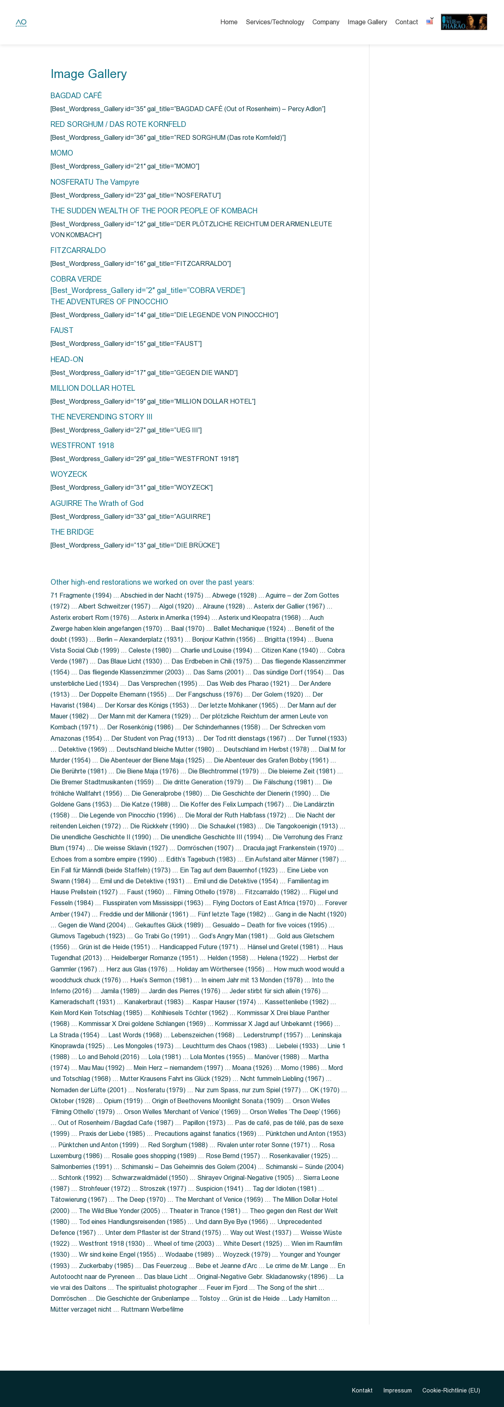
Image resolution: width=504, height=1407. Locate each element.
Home (229, 22)
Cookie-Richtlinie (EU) (451, 1390)
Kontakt (362, 1390)
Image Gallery (367, 22)
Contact (406, 22)
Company (326, 22)
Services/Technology (275, 22)
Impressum (397, 1390)
